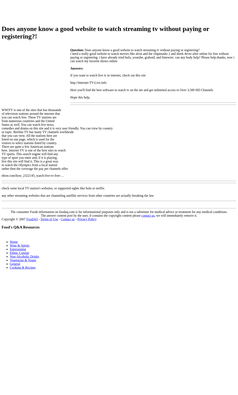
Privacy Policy (87, 219)
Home (14, 242)
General (15, 264)
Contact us (68, 219)
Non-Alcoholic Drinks (24, 256)
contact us (147, 215)
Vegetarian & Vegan (23, 260)
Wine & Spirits (19, 245)
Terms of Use (49, 219)
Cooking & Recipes (23, 267)
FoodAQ (32, 219)
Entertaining (18, 249)
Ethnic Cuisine (19, 253)
